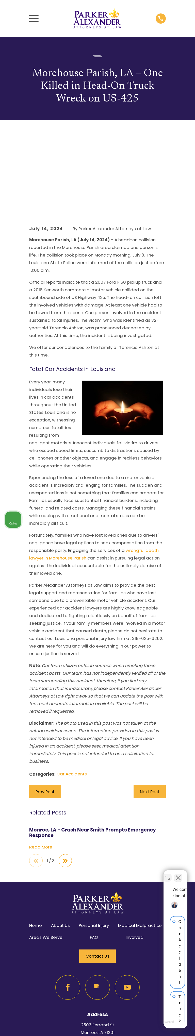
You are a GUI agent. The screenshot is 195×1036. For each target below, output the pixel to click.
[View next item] (66, 776)
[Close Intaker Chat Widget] (178, 874)
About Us (60, 841)
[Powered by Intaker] (151, 1025)
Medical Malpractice (140, 841)
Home (35, 841)
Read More (40, 762)
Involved (134, 853)
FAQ (94, 853)
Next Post (149, 707)
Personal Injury (94, 841)
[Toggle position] (168, 874)
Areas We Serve (45, 853)
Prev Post (45, 707)
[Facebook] (67, 903)
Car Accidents (72, 689)
